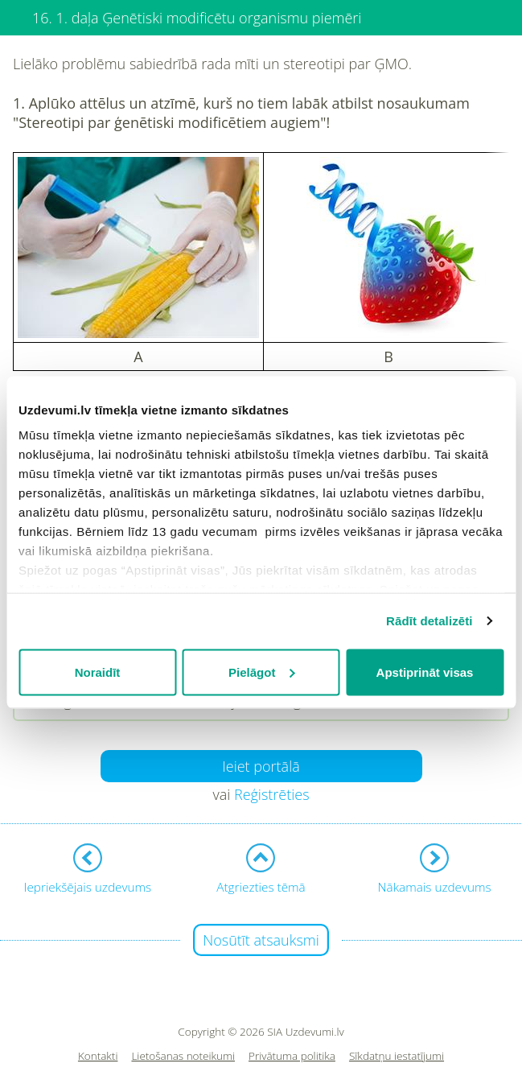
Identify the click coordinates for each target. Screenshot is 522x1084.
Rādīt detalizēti (429, 621)
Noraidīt (98, 671)
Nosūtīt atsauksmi (261, 940)
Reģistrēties (272, 794)
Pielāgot (261, 671)
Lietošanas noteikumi (183, 1056)
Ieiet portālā (261, 766)
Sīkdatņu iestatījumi (396, 1056)
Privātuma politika (292, 1056)
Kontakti (98, 1056)
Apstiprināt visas (425, 671)
